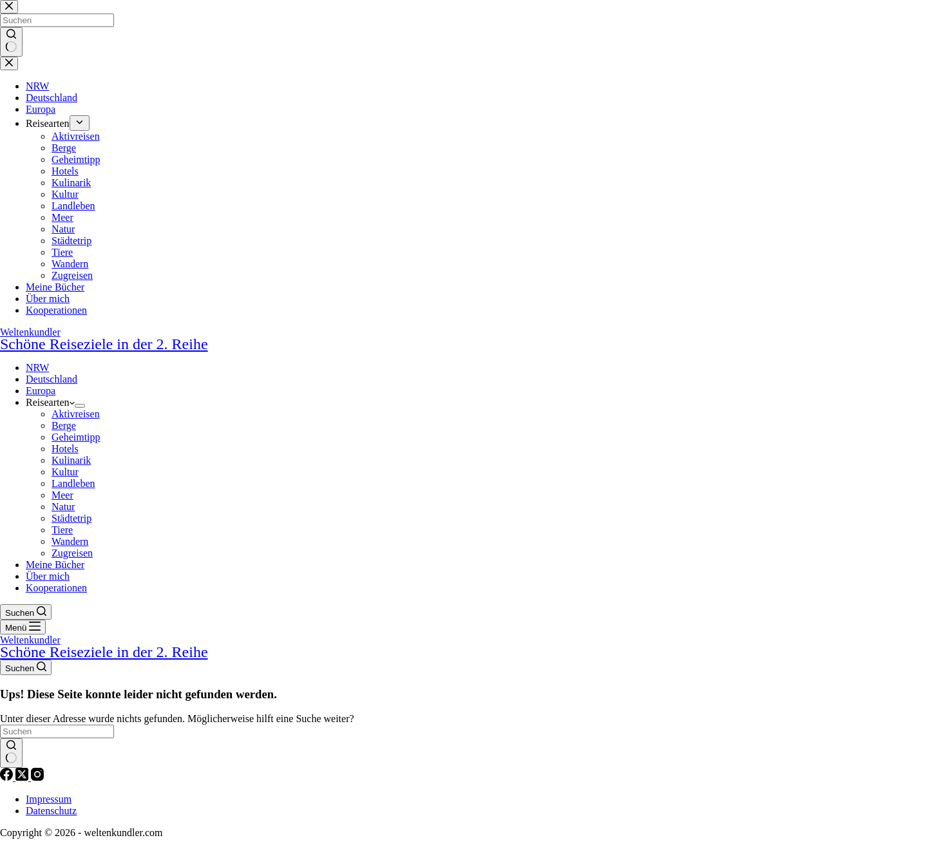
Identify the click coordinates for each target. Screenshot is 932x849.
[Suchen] (26, 612)
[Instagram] (37, 777)
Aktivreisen (76, 413)
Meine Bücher (55, 564)
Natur (63, 506)
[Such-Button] (11, 753)
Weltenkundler (466, 339)
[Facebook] (7, 777)
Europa (40, 390)
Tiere (62, 529)
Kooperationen (56, 587)
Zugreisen (72, 553)
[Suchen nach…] (57, 731)
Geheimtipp (76, 437)
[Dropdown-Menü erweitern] (80, 406)
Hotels (65, 448)
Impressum (48, 799)
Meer (62, 495)
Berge (64, 425)
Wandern (70, 541)
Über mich (48, 576)
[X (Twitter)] (23, 777)
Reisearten (50, 402)
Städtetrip (71, 518)
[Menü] (23, 627)
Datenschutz (51, 810)
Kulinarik (71, 460)
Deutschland (51, 379)
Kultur (65, 471)
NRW (37, 367)
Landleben (73, 483)
